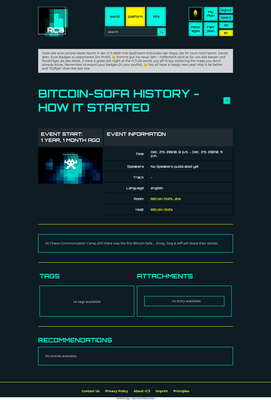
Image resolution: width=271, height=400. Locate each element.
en (226, 33)
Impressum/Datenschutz (143, 398)
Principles (181, 391)
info (156, 16)
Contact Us (91, 391)
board (226, 17)
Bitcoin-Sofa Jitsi (166, 199)
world (115, 16)
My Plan (211, 14)
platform (135, 16)
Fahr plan (211, 29)
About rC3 (142, 391)
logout (226, 10)
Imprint (162, 391)
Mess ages (195, 29)
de (226, 25)
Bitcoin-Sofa (161, 209)
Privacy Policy (116, 391)
